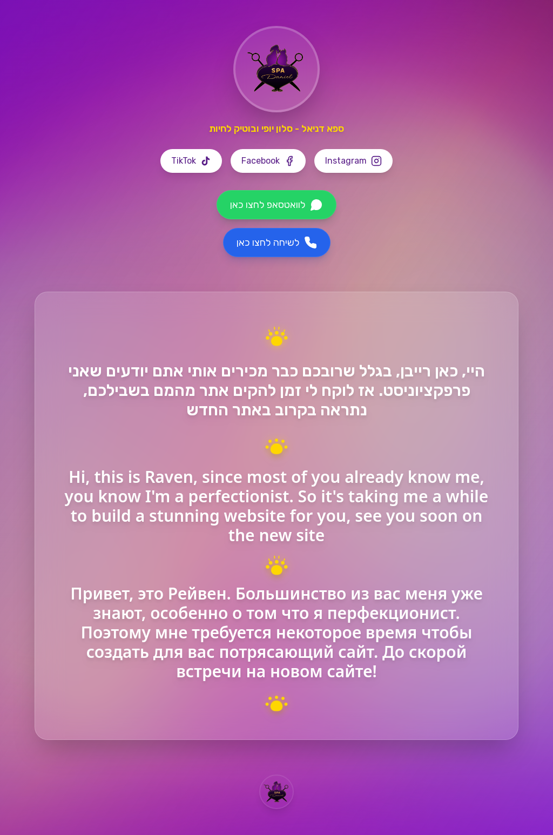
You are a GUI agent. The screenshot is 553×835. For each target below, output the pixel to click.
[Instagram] (353, 161)
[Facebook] (268, 161)
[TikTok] (191, 161)
